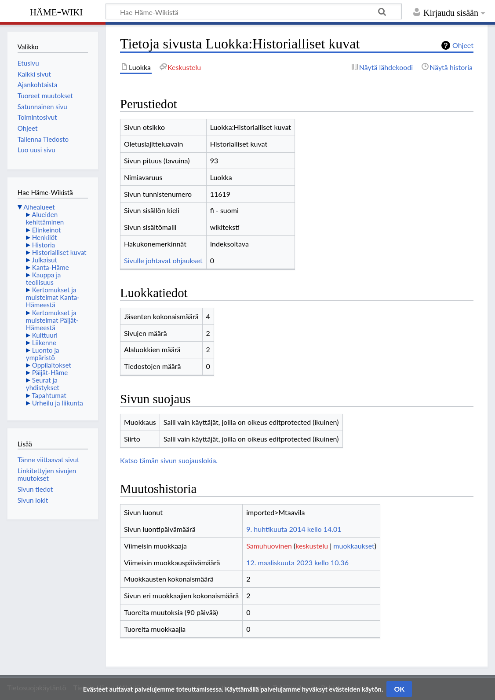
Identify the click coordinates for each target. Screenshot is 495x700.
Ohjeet (462, 45)
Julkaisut (44, 260)
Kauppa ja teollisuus (43, 278)
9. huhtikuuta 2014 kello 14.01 (293, 529)
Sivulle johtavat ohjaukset (163, 260)
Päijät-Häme (50, 372)
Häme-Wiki (56, 11)
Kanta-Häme (50, 267)
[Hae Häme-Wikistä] (253, 11)
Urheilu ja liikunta (57, 403)
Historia (43, 245)
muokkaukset (353, 546)
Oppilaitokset (51, 365)
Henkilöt (44, 237)
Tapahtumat (49, 395)
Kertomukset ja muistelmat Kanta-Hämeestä (53, 297)
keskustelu (311, 546)
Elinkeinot (46, 230)
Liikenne (44, 342)
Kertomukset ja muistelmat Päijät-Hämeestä (52, 320)
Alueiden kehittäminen (45, 218)
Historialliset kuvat (59, 252)
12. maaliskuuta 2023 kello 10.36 (297, 562)
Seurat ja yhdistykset (42, 383)
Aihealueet (39, 207)
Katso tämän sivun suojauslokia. (169, 460)
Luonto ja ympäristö (42, 353)
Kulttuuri (45, 335)
